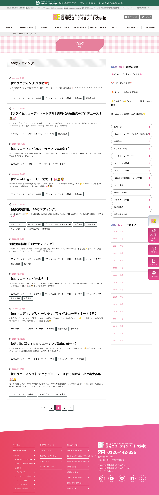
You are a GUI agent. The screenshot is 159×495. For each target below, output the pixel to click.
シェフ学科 (118, 185)
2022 (115, 261)
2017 (115, 297)
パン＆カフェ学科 (121, 200)
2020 (115, 275)
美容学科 (118, 141)
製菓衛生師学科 (120, 214)
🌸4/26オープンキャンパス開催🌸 (126, 74)
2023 (115, 253)
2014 (115, 319)
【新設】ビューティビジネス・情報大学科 (131, 134)
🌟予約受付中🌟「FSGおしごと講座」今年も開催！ (131, 103)
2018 (115, 290)
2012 (115, 333)
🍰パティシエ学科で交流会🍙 (124, 92)
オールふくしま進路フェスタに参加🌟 (128, 114)
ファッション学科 (121, 170)
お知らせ (118, 127)
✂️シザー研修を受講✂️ (121, 83)
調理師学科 (118, 207)
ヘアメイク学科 (120, 149)
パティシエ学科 (120, 192)
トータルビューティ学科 (124, 156)
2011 (115, 341)
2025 (115, 239)
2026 (115, 231)
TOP (14, 34)
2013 (115, 326)
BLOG (21, 34)
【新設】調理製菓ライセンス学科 (128, 178)
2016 (115, 304)
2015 (115, 312)
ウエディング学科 (121, 163)
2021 (115, 268)
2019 (115, 282)
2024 (115, 246)
